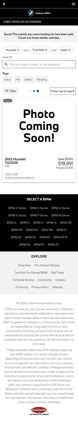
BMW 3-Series (39, 208)
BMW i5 (25, 222)
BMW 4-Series (61, 208)
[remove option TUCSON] (40, 49)
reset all (7, 57)
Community (45, 280)
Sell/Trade (57, 272)
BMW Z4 (53, 244)
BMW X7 (39, 244)
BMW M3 (17, 230)
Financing (22, 287)
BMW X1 (62, 230)
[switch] (73, 4)
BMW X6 (24, 244)
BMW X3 (30, 237)
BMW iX (52, 222)
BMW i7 (38, 222)
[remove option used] (65, 49)
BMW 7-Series (39, 215)
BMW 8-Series (60, 215)
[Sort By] (63, 91)
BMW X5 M (60, 237)
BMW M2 (66, 222)
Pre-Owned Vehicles (47, 265)
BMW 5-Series (17, 215)
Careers (60, 280)
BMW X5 (44, 237)
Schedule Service (23, 280)
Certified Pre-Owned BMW (30, 272)
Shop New (24, 265)
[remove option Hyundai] (12, 49)
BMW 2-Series (17, 208)
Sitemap (57, 287)
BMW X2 (16, 237)
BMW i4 (11, 222)
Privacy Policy (40, 287)
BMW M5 (47, 230)
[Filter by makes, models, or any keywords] (39, 64)
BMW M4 (32, 230)
